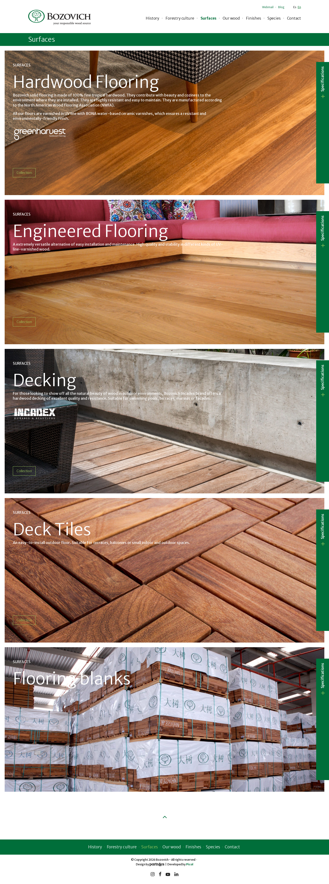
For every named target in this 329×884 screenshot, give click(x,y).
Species (274, 18)
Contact (294, 18)
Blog (281, 7)
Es (294, 7)
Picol (189, 864)
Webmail (268, 7)
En (299, 7)
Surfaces (209, 18)
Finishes (253, 18)
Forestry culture (180, 18)
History (152, 18)
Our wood (231, 18)
